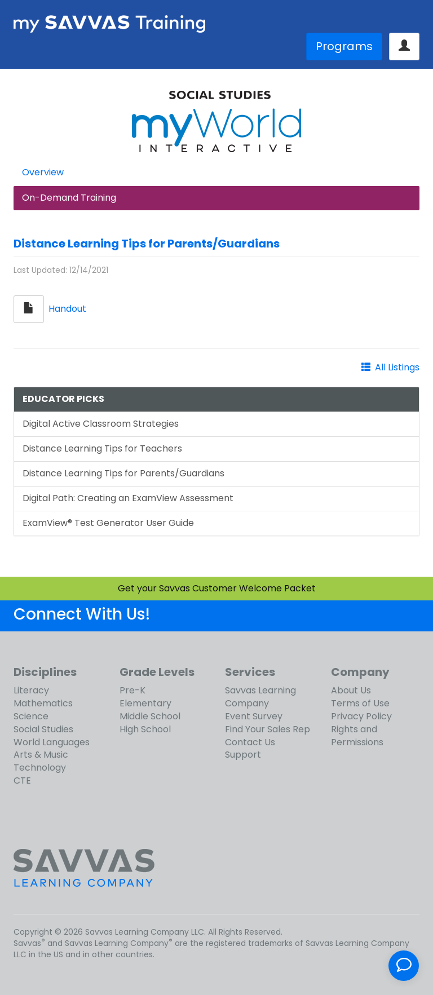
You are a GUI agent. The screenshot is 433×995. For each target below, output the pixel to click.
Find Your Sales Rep (267, 729)
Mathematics (43, 703)
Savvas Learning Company (260, 697)
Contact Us (250, 742)
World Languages (52, 742)
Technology (40, 767)
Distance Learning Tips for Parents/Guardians (147, 243)
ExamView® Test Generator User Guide (108, 522)
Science (31, 716)
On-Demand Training (69, 197)
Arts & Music (41, 754)
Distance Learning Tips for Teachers (102, 448)
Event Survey (253, 716)
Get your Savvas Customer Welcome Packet (217, 588)
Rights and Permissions (357, 736)
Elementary (145, 703)
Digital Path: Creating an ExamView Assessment (128, 498)
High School (145, 729)
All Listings (397, 367)
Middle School (150, 716)
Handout (67, 308)
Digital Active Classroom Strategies (101, 423)
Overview (43, 172)
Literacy (31, 690)
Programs (344, 46)
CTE (22, 780)
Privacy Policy (361, 716)
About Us (351, 690)
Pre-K (132, 690)
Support (243, 754)
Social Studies (43, 729)
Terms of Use (360, 703)
